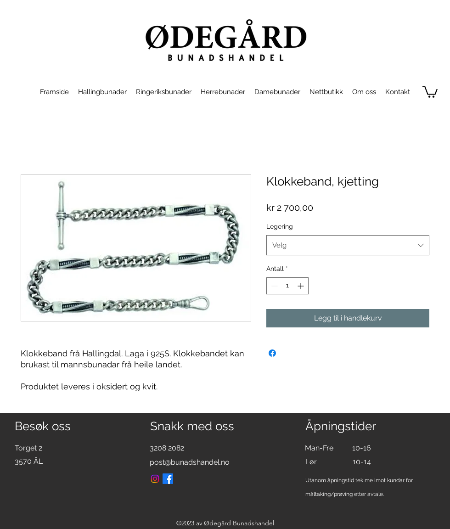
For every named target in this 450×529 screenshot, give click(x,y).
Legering (279, 226)
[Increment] (301, 286)
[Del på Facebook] (272, 353)
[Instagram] (155, 478)
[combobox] (347, 245)
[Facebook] (168, 478)
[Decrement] (273, 286)
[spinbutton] (287, 286)
